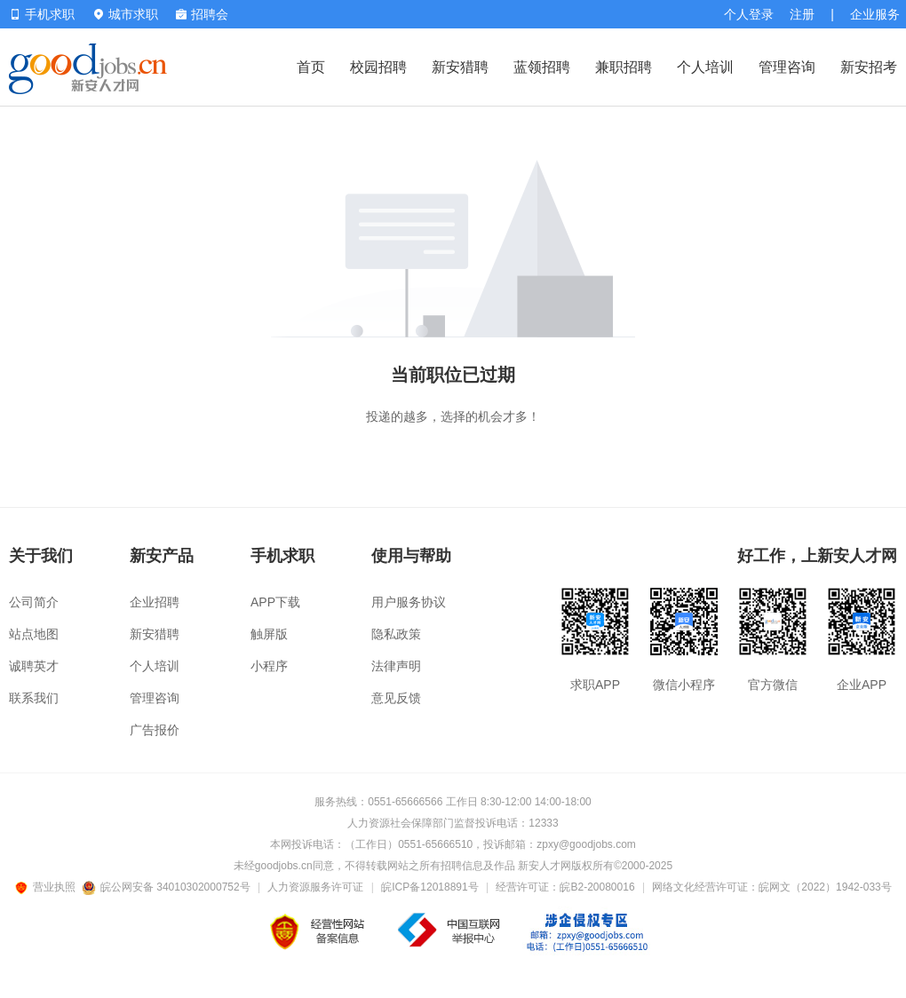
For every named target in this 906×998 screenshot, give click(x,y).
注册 (802, 14)
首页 (311, 67)
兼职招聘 (623, 67)
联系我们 (34, 698)
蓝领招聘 (541, 67)
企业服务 (875, 14)
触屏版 (269, 634)
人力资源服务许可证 (315, 887)
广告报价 (154, 730)
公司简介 (34, 602)
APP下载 (275, 602)
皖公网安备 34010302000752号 (167, 887)
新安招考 (868, 67)
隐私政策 (396, 634)
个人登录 (749, 14)
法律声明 (396, 666)
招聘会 (202, 14)
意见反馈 (396, 698)
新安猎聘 (460, 67)
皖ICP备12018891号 (429, 887)
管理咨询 (787, 67)
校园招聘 (378, 67)
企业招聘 (154, 602)
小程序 (269, 666)
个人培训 (705, 67)
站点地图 (34, 634)
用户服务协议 (408, 602)
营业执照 (48, 887)
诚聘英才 (34, 666)
